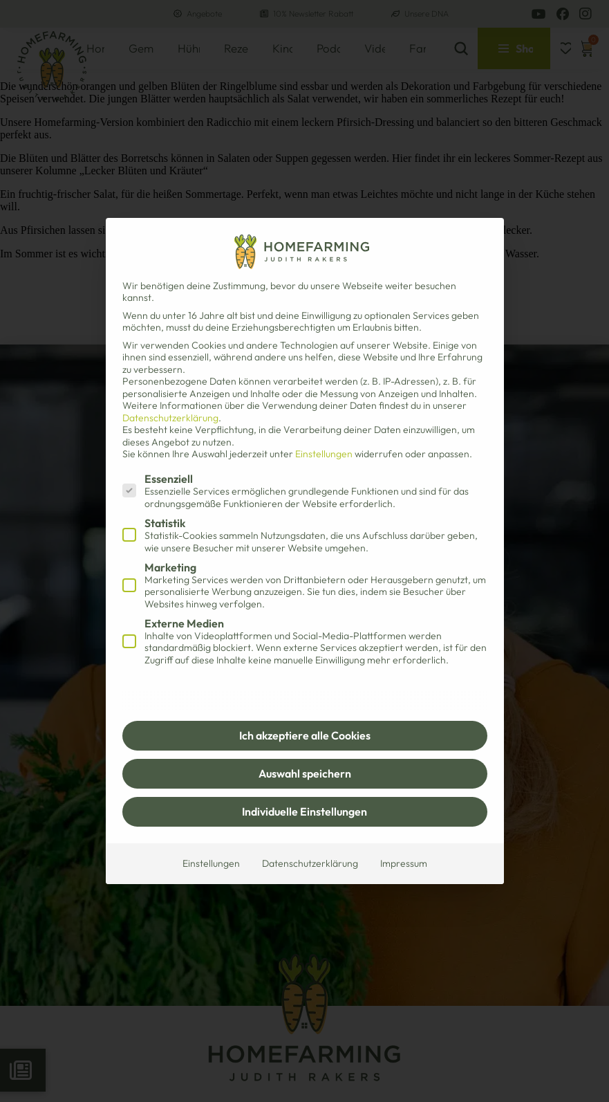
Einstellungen (211, 863)
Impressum (403, 863)
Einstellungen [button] (324, 454)
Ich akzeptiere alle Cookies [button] (305, 735)
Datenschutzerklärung (170, 418)
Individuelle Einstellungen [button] (304, 811)
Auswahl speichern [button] (305, 773)
